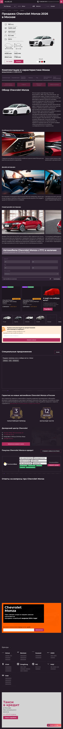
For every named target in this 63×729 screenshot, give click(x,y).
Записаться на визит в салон (6, 430)
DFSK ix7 (25, 652)
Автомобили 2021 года (27, 719)
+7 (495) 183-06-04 (42, 1)
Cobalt (40, 319)
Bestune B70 (23, 637)
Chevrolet (16, 10)
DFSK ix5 (28, 650)
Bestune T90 (23, 639)
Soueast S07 (38, 639)
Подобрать (48, 309)
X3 (57, 648)
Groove (49, 319)
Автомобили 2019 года (44, 719)
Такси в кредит (11, 685)
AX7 (21, 648)
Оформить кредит (54, 452)
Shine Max (23, 650)
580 (21, 652)
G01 (52, 637)
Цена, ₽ (6, 258)
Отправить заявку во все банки (51, 438)
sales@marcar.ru (8, 424)
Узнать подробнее (10, 699)
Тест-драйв (9, 61)
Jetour (21, 6)
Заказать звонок (31, 340)
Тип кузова (7, 271)
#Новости (15, 360)
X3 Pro (54, 648)
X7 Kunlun (53, 650)
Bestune (36, 6)
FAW (7, 657)
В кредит (18, 61)
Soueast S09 (38, 637)
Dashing (7, 637)
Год (5, 264)
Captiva (18, 319)
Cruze (7, 319)
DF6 (24, 648)
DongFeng (24, 646)
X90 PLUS (8, 641)
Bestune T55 (23, 641)
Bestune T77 (8, 661)
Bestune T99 (8, 665)
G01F (55, 637)
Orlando (29, 319)
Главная (4, 10)
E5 (51, 648)
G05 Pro (52, 639)
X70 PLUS (8, 639)
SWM (52, 634)
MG (36, 646)
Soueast (51, 6)
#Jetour (5, 360)
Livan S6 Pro (8, 652)
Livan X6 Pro (8, 648)
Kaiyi (52, 646)
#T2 (10, 360)
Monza (57, 319)
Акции (58, 352)
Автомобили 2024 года (10, 719)
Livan (7, 646)
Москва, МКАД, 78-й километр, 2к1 (8, 411)
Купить (9, 10)
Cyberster (38, 650)
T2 (10, 637)
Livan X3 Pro (8, 650)
